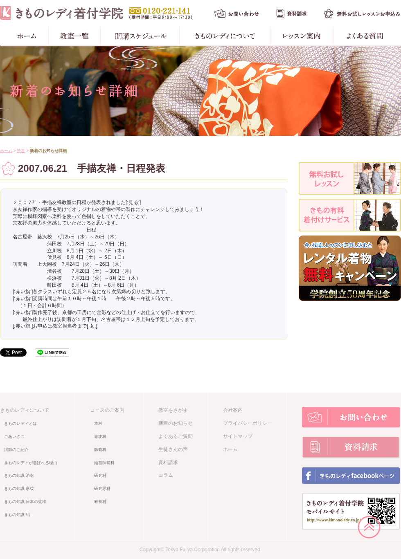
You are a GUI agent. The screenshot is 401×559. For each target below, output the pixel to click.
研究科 (100, 475)
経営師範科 (104, 462)
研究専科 (102, 488)
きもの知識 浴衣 (19, 475)
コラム (165, 475)
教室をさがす (173, 410)
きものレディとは (20, 423)
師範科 (100, 449)
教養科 (100, 501)
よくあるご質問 (175, 436)
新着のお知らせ (175, 423)
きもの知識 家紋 (19, 488)
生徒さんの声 (173, 449)
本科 (98, 423)
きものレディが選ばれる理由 (30, 462)
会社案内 (233, 410)
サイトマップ (237, 436)
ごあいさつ (14, 436)
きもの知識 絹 (17, 514)
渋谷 (21, 150)
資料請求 (168, 462)
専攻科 (100, 436)
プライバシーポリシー (247, 423)
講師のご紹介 (16, 449)
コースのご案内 (107, 410)
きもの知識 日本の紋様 (25, 501)
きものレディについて (24, 410)
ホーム (6, 150)
